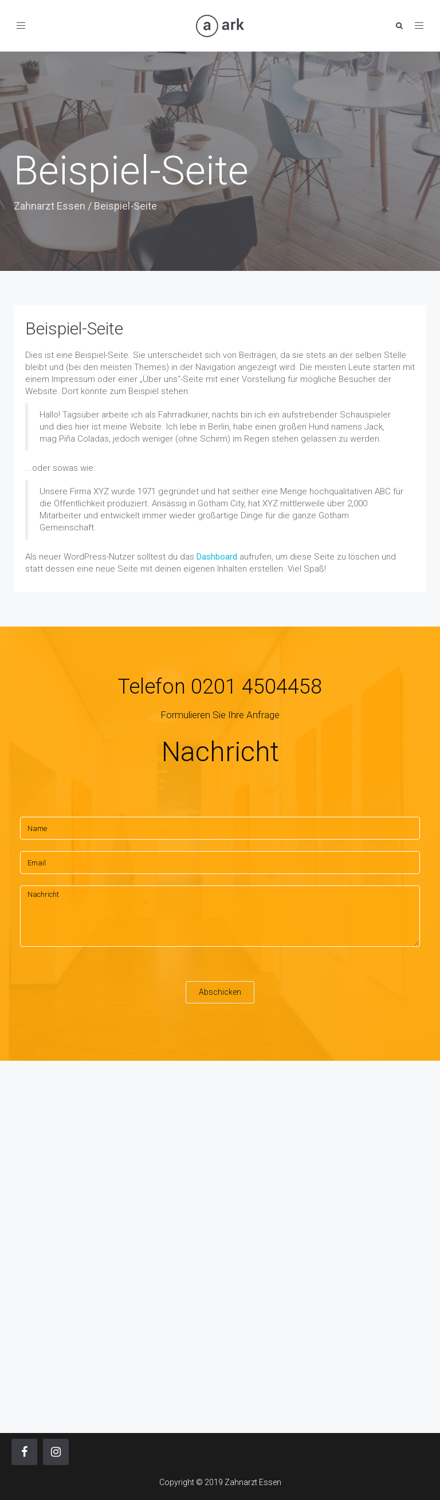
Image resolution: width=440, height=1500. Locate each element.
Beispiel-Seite (74, 328)
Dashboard (217, 557)
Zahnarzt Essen (49, 206)
